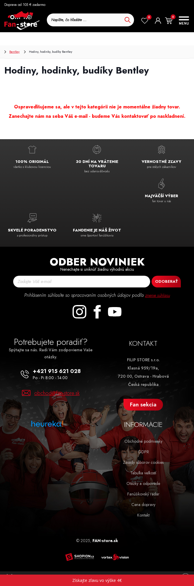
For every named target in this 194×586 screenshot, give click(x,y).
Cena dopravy (143, 504)
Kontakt (143, 515)
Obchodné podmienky (143, 441)
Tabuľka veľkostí (143, 473)
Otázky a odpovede (143, 483)
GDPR (143, 452)
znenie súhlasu (157, 295)
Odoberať (166, 281)
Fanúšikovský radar (143, 494)
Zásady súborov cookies (143, 462)
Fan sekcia (143, 404)
